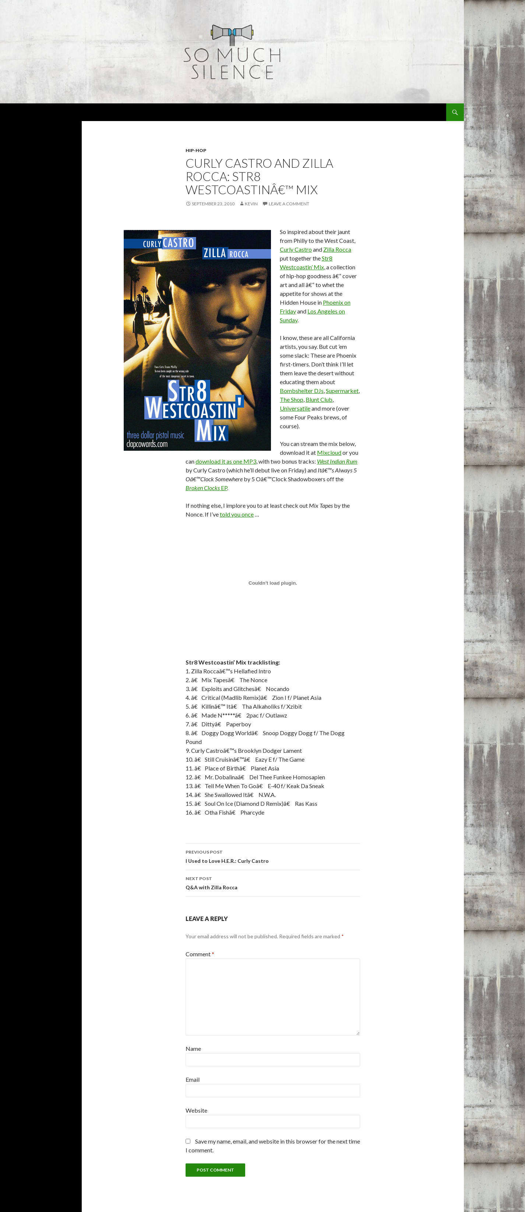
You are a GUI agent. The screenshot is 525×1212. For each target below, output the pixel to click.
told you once (237, 514)
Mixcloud (329, 452)
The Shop (291, 399)
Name (193, 1048)
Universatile (295, 408)
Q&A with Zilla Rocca (273, 882)
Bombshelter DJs (302, 390)
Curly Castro (296, 249)
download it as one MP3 (225, 461)
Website (196, 1110)
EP (206, 487)
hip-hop (196, 150)
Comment (200, 953)
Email (193, 1079)
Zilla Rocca (337, 249)
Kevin (251, 203)
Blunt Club (319, 399)
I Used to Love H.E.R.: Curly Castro (273, 856)
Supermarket (342, 390)
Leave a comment (289, 203)
